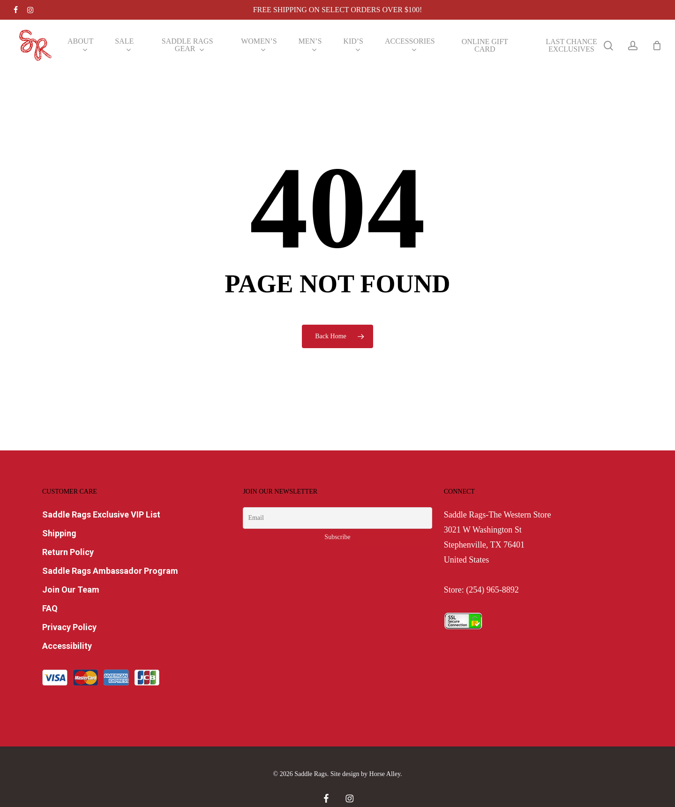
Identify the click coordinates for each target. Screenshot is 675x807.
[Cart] (657, 45)
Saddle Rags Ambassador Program (110, 571)
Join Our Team (70, 589)
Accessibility (67, 646)
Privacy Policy (69, 627)
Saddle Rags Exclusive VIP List (101, 514)
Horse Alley (384, 773)
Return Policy (68, 552)
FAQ (50, 608)
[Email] (337, 518)
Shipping (59, 533)
